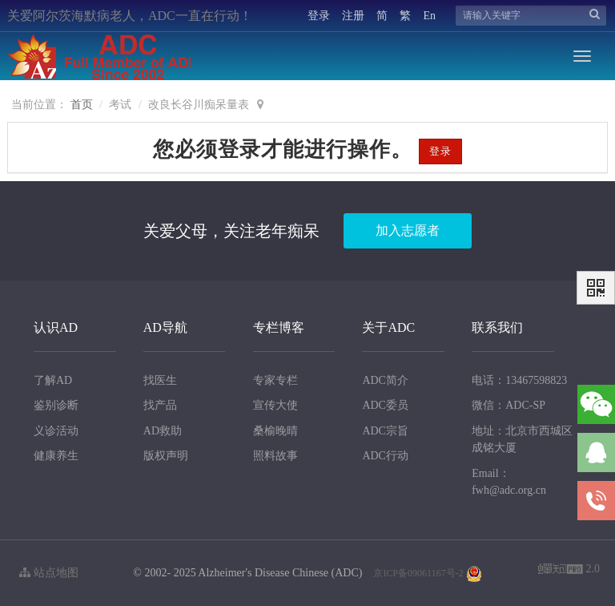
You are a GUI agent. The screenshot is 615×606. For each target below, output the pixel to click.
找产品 (160, 405)
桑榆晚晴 (275, 431)
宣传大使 (275, 405)
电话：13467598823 (519, 380)
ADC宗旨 (385, 431)
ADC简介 (385, 380)
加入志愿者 (408, 230)
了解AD (53, 380)
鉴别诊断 (56, 405)
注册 (353, 16)
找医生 (160, 380)
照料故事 (275, 456)
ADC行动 (385, 456)
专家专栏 (275, 380)
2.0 (569, 570)
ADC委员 (385, 405)
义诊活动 (56, 431)
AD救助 (162, 431)
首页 (81, 105)
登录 (319, 16)
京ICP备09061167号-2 (418, 573)
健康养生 (56, 456)
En (429, 16)
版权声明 (165, 456)
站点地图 (48, 573)
